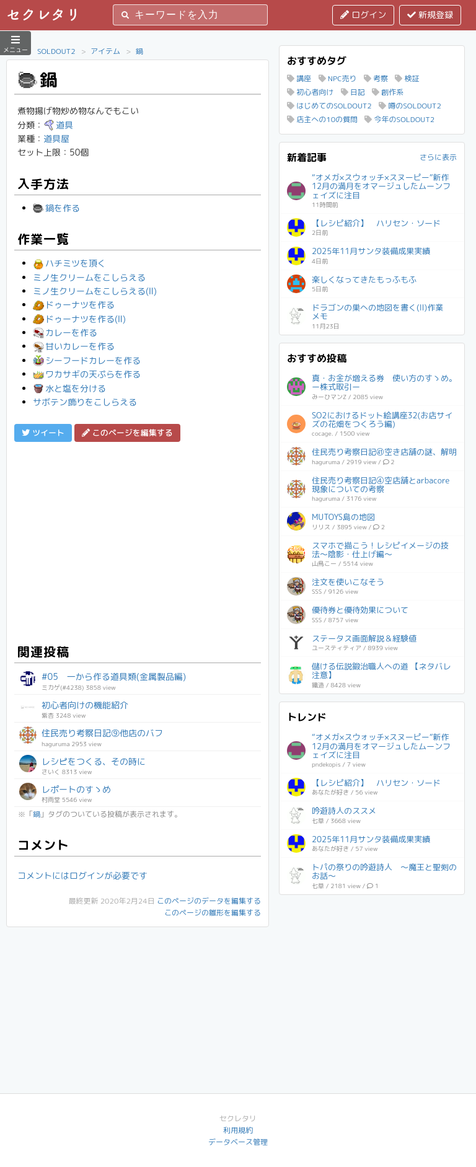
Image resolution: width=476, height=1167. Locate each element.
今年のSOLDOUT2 (399, 119)
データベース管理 (238, 1142)
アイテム (105, 51)
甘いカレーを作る (74, 346)
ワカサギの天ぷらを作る (87, 374)
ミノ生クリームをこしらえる (89, 277)
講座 (299, 78)
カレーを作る (65, 332)
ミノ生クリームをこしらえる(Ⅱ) (95, 291)
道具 (58, 125)
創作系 (387, 92)
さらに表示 (438, 157)
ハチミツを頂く (69, 263)
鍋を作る (56, 208)
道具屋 (56, 138)
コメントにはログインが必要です (82, 875)
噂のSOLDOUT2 (410, 105)
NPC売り (338, 78)
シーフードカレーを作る (87, 360)
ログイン (363, 14)
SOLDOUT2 (56, 51)
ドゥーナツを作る (74, 304)
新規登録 (430, 14)
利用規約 (238, 1130)
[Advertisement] (137, 541)
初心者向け (310, 92)
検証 (407, 78)
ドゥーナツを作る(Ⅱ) (79, 319)
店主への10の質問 (322, 119)
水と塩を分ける (69, 388)
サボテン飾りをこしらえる (85, 402)
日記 (353, 92)
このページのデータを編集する (209, 901)
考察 (376, 78)
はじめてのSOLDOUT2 (329, 105)
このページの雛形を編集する (212, 912)
